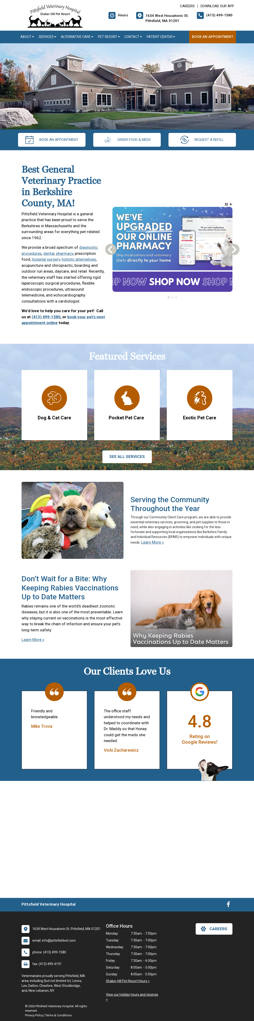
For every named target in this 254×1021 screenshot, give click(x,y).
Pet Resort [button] (109, 37)
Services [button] (47, 37)
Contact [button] (133, 37)
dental (48, 253)
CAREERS (187, 6)
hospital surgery (46, 259)
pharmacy (64, 253)
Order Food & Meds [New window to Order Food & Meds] (127, 140)
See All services (127, 456)
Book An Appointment (212, 37)
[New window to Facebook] (228, 905)
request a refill (202, 140)
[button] (226, 204)
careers (214, 928)
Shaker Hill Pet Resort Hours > (128, 981)
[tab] (169, 297)
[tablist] (172, 297)
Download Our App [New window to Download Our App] (217, 6)
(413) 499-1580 (46, 317)
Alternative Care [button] (77, 37)
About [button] (27, 37)
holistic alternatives (79, 259)
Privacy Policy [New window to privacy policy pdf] (34, 1015)
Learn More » (152, 542)
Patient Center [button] (161, 37)
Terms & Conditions (58, 1015)
